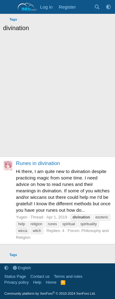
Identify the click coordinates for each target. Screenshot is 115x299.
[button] (108, 7)
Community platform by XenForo (50, 293)
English (22, 268)
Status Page (15, 276)
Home (51, 282)
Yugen (21, 217)
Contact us (39, 276)
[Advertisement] (57, 96)
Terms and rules (68, 276)
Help (37, 282)
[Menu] (8, 7)
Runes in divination (38, 163)
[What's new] (85, 7)
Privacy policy (16, 282)
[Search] (97, 7)
